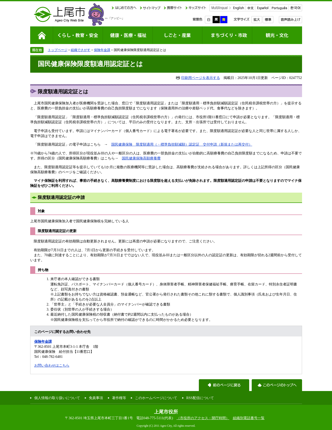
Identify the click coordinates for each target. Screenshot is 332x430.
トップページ (57, 50)
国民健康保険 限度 (127, 144)
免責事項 (96, 398)
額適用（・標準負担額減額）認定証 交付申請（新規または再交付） (197, 144)
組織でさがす (80, 50)
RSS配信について (200, 398)
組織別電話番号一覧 (249, 418)
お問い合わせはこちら (51, 365)
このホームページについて (156, 398)
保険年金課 (102, 50)
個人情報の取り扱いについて (57, 398)
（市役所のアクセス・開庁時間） (202, 418)
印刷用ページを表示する (200, 78)
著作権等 (119, 398)
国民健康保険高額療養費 (141, 158)
